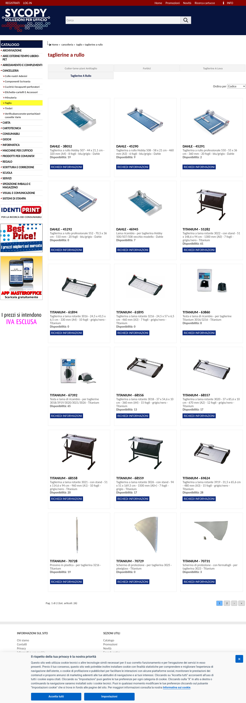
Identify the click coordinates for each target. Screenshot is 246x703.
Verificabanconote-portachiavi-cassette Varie (23, 115)
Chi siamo (23, 640)
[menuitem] (206, 3)
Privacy (21, 648)
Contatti (22, 644)
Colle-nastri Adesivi (16, 76)
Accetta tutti (56, 696)
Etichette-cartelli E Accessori (21, 92)
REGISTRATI (13, 3)
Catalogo (108, 640)
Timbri (8, 108)
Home (158, 3)
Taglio (8, 103)
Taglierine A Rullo (81, 76)
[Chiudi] (239, 659)
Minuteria (10, 97)
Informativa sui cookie (176, 687)
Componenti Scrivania (17, 81)
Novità (187, 3)
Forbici (147, 68)
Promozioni (173, 3)
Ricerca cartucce (205, 3)
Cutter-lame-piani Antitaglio (81, 68)
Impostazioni (109, 696)
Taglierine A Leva (213, 68)
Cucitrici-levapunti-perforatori (22, 87)
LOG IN (27, 3)
